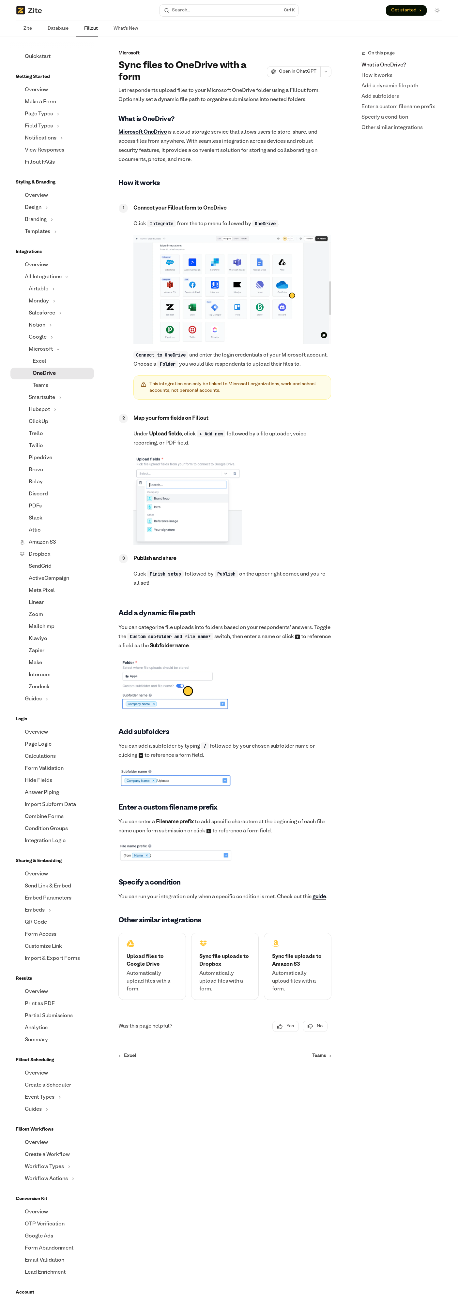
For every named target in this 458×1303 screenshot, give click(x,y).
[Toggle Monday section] (52, 301)
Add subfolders (380, 96)
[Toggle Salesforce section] (52, 313)
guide (319, 897)
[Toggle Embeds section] (52, 910)
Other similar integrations (392, 127)
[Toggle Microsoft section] (52, 349)
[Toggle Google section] (52, 337)
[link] (152, 966)
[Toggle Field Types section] (52, 126)
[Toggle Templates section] (52, 232)
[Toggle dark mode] (437, 10)
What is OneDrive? (383, 65)
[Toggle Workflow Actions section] (52, 1179)
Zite (24, 31)
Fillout (87, 31)
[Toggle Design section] (52, 207)
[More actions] (325, 71)
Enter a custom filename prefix (398, 107)
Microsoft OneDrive (142, 132)
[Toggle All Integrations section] (52, 277)
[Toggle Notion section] (52, 325)
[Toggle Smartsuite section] (52, 397)
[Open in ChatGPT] (293, 71)
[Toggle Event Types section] (52, 1097)
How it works (376, 75)
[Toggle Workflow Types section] (52, 1167)
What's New (122, 31)
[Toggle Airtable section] (52, 289)
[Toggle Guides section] (52, 699)
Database (54, 31)
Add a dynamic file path (389, 86)
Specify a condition (384, 117)
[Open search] (229, 10)
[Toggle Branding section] (52, 220)
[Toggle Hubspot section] (52, 410)
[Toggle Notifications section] (52, 138)
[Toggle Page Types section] (52, 114)
